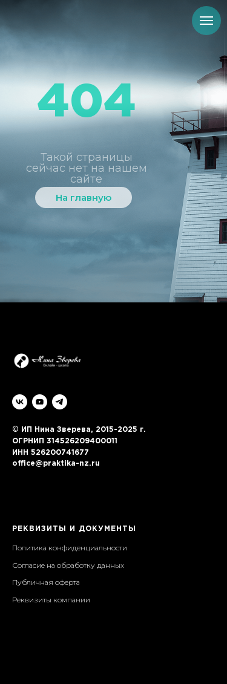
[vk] (19, 401)
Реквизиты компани (48, 599)
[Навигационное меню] (206, 20)
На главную (83, 197)
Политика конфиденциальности (69, 547)
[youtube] (39, 401)
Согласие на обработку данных (68, 565)
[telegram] (59, 401)
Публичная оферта (46, 582)
